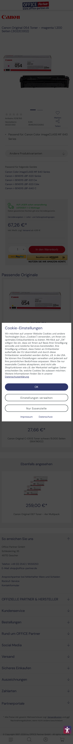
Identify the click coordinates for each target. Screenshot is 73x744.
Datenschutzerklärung (17, 376)
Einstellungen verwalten (36, 398)
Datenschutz (46, 416)
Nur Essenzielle (36, 408)
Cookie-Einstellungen (23, 328)
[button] (67, 730)
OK (36, 387)
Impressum (26, 416)
